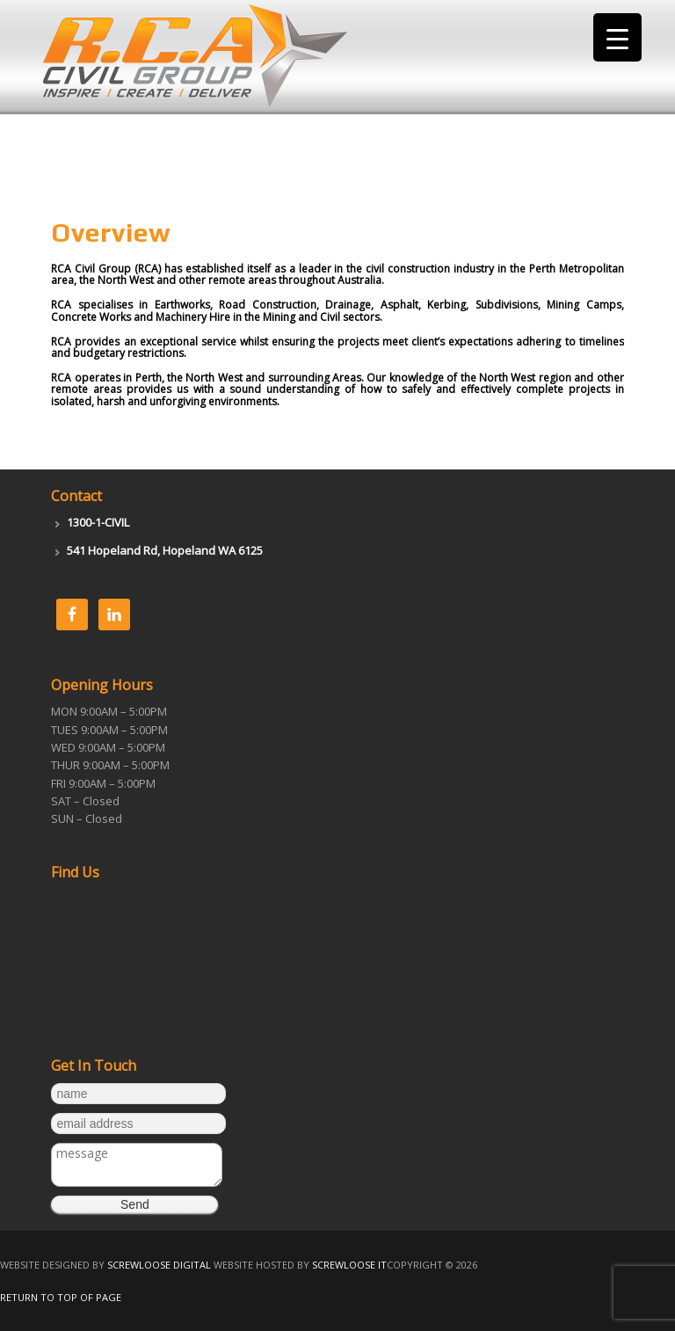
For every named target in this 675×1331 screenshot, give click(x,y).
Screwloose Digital (159, 1264)
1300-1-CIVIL (98, 522)
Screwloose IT (349, 1264)
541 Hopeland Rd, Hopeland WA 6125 (165, 550)
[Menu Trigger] (617, 37)
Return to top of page (60, 1297)
